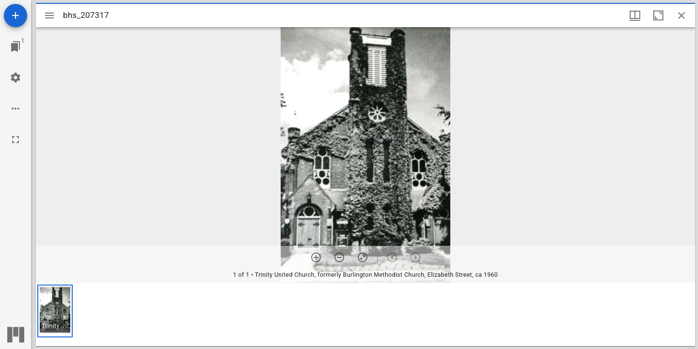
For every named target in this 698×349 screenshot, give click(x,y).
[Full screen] (15, 139)
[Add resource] (15, 15)
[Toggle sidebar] (49, 15)
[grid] (365, 314)
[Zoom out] (339, 257)
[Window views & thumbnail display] (635, 15)
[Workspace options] (15, 108)
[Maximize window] (658, 15)
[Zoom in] (316, 257)
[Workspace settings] (15, 77)
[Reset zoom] (362, 257)
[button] (55, 311)
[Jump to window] (15, 46)
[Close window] (681, 15)
